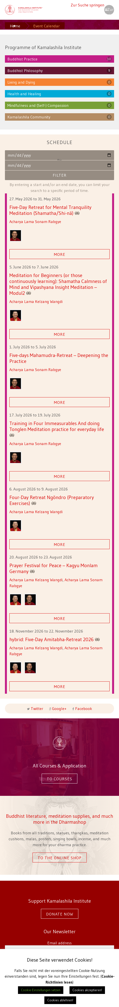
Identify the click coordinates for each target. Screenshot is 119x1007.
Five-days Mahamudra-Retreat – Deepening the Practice (58, 358)
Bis (59, 165)
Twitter (37, 708)
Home (15, 25)
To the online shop (60, 857)
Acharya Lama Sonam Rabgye (35, 221)
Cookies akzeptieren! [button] (87, 990)
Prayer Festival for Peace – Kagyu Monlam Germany (53, 568)
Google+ (59, 708)
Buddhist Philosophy (25, 70)
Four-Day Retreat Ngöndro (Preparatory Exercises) (51, 500)
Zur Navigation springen (109, 11)
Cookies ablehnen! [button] (60, 1000)
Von (59, 155)
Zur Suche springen (87, 4)
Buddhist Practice (22, 58)
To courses (59, 778)
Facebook (83, 708)
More (59, 254)
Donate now (59, 914)
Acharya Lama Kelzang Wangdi (36, 301)
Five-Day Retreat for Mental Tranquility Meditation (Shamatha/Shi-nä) (50, 210)
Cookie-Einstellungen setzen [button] (40, 990)
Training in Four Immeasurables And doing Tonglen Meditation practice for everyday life (56, 428)
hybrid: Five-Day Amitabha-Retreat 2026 (54, 639)
